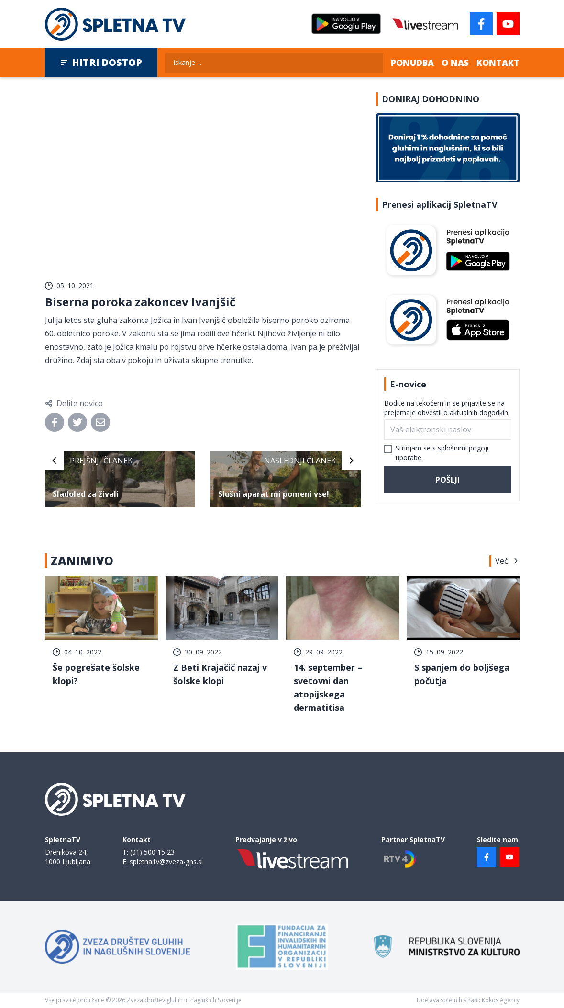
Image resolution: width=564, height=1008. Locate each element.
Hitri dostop (101, 62)
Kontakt (498, 62)
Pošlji (447, 479)
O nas (455, 62)
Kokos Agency (501, 1000)
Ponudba (412, 62)
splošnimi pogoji (463, 447)
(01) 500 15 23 (152, 852)
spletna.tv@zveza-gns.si (166, 861)
